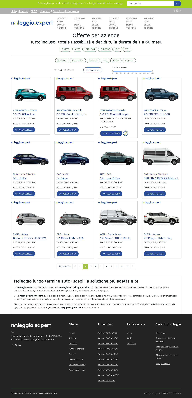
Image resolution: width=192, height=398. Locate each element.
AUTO (77, 49)
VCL (127, 49)
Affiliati (72, 354)
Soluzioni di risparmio (66, 11)
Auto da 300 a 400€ (108, 343)
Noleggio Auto (19, 11)
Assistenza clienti (77, 370)
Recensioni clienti (77, 364)
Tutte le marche (76, 349)
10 (127, 266)
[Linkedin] (180, 10)
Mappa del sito (163, 363)
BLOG (34, 11)
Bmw (129, 333)
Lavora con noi (76, 359)
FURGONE (105, 49)
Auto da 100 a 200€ (107, 333)
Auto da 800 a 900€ (108, 370)
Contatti (45, 11)
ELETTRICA (77, 60)
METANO (129, 60)
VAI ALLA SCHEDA (24, 130)
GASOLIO (93, 60)
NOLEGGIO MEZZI (114, 23)
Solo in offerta (66, 70)
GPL (105, 60)
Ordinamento (92, 70)
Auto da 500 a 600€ (108, 354)
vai (177, 3)
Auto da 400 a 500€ (108, 349)
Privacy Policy (150, 393)
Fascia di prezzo (120, 67)
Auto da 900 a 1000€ (108, 375)
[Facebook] (174, 10)
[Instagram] (177, 10)
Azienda (72, 338)
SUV (118, 49)
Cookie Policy (165, 393)
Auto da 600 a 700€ (108, 359)
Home (71, 333)
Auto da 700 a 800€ (108, 364)
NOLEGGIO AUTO (62, 23)
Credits (177, 393)
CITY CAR (90, 49)
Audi (129, 338)
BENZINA (62, 60)
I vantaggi (160, 333)
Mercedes (131, 343)
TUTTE (65, 49)
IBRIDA (116, 60)
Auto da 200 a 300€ (108, 338)
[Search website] (150, 3)
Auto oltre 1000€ (106, 380)
